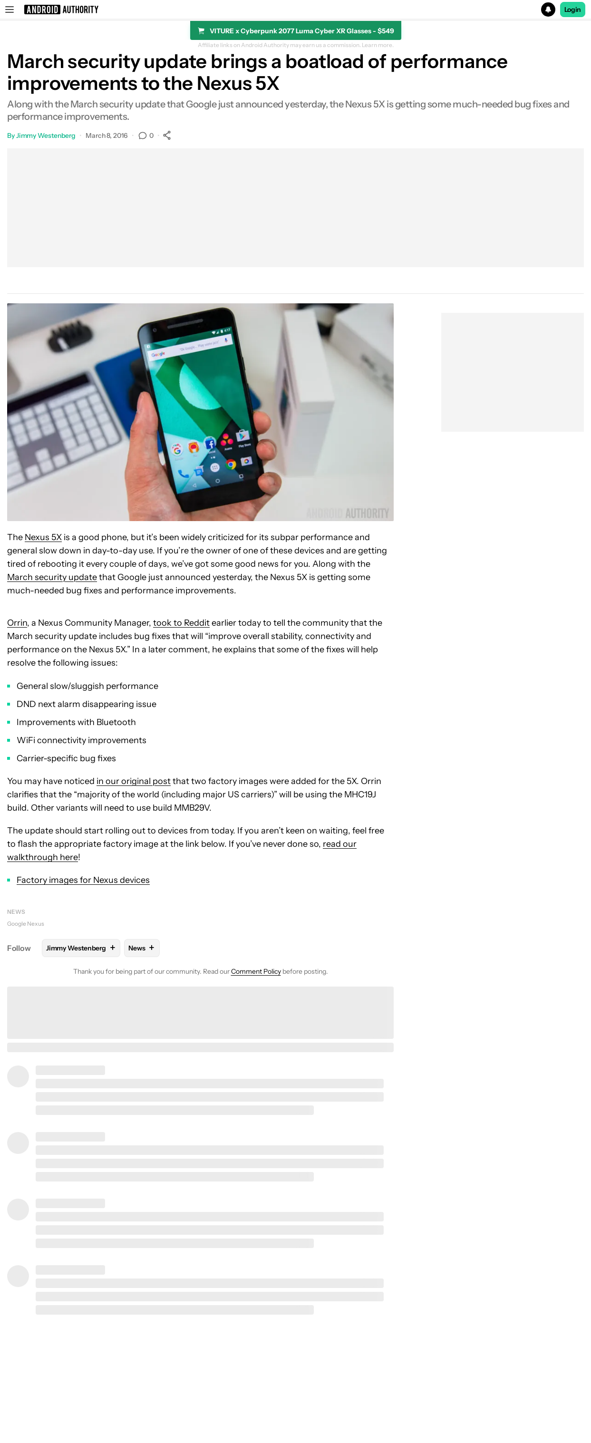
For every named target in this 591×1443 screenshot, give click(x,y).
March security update (52, 577)
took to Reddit (181, 623)
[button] (295, 9)
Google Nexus (25, 923)
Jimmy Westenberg (46, 135)
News (16, 911)
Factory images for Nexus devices (83, 880)
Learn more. (378, 45)
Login (572, 9)
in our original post (134, 781)
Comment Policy (256, 971)
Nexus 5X (43, 537)
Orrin (17, 623)
